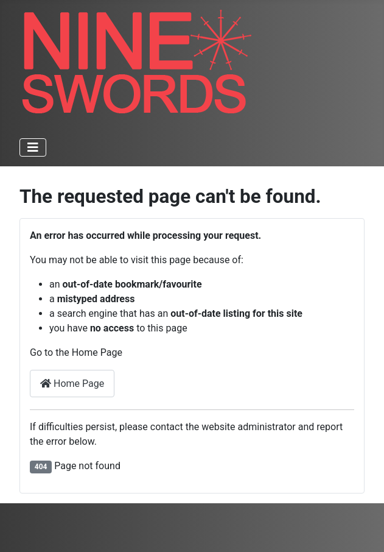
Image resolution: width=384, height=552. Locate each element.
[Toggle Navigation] (32, 147)
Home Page (72, 383)
